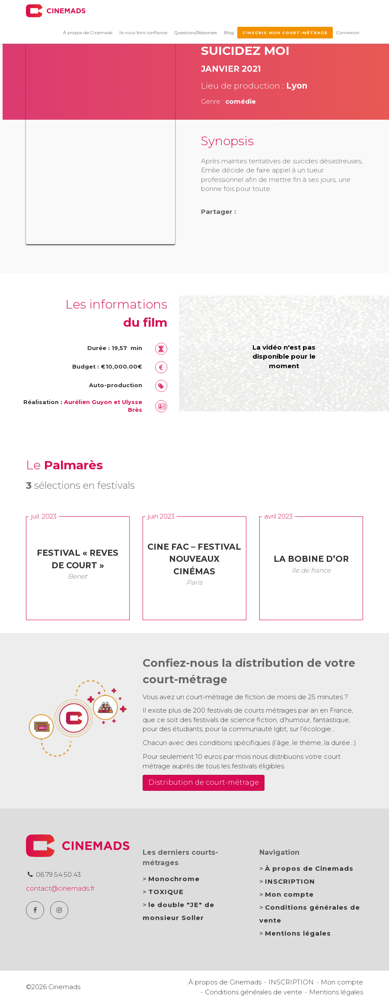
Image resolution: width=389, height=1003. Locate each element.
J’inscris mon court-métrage (285, 32)
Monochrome (174, 879)
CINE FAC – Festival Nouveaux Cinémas (194, 559)
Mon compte (289, 894)
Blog (229, 32)
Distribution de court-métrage (203, 782)
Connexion (348, 32)
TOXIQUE (166, 892)
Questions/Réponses (195, 32)
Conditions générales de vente (253, 992)
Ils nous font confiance (143, 32)
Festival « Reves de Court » (77, 559)
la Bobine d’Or (311, 559)
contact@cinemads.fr (60, 888)
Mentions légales (298, 933)
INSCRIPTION (290, 881)
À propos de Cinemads (87, 32)
